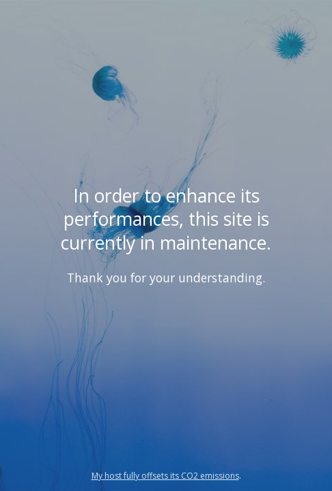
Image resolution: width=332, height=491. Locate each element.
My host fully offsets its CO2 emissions (165, 475)
